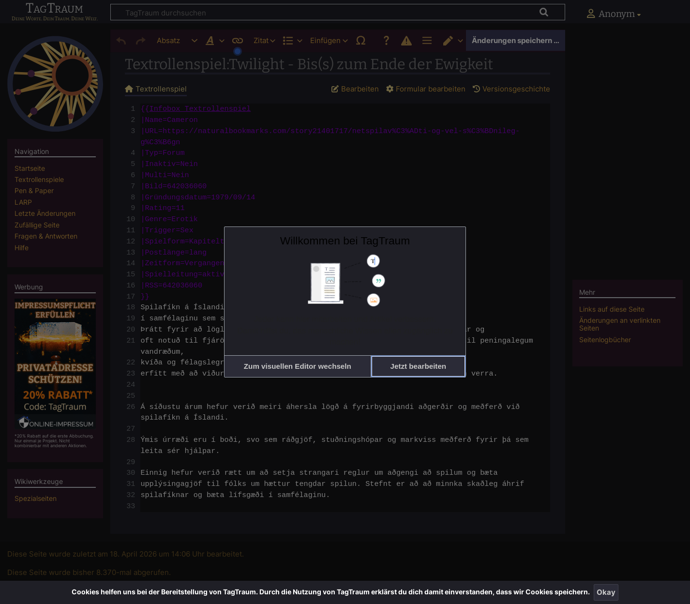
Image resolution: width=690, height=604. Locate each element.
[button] (298, 366)
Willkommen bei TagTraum (345, 240)
